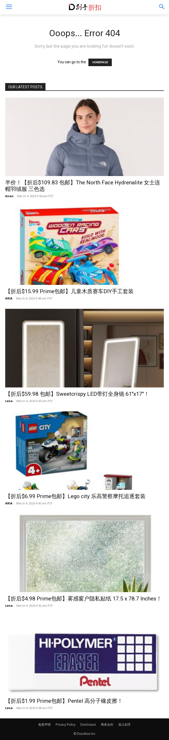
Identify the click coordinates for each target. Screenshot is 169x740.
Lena (9, 401)
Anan (9, 196)
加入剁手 (124, 724)
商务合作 (107, 724)
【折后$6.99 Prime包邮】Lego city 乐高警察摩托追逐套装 (75, 496)
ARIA (8, 298)
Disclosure (88, 724)
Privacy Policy (65, 724)
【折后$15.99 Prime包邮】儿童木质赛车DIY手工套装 (69, 291)
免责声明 (44, 724)
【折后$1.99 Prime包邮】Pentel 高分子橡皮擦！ (64, 701)
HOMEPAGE (100, 62)
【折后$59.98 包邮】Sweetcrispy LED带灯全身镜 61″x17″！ (77, 394)
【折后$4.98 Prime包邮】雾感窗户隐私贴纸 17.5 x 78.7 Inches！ (83, 598)
